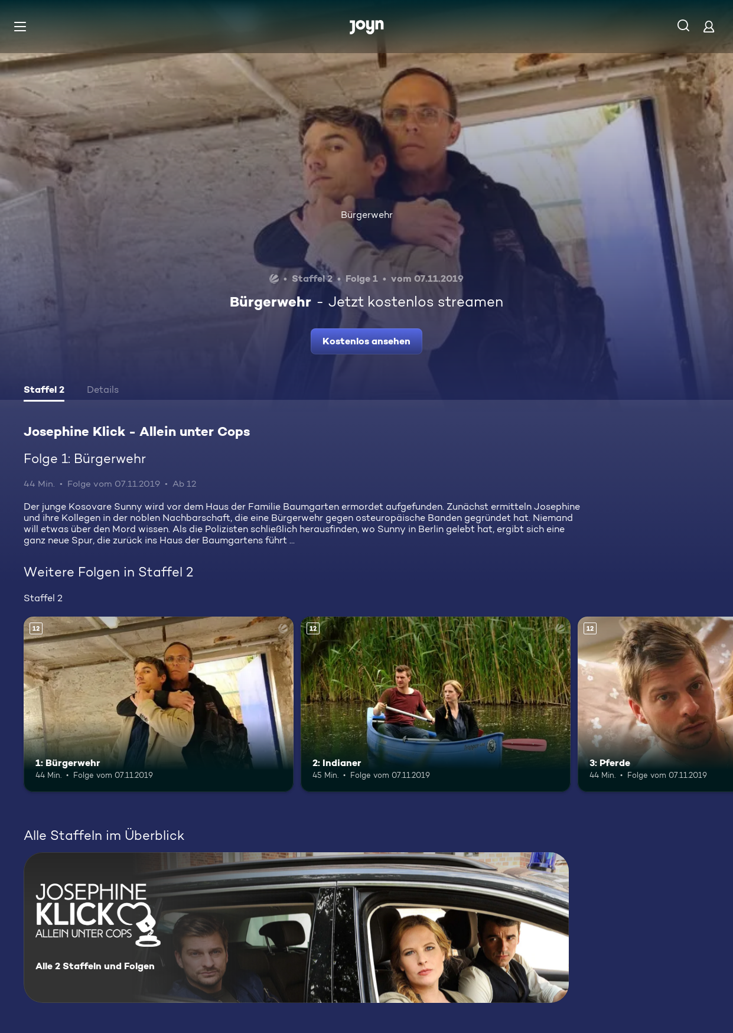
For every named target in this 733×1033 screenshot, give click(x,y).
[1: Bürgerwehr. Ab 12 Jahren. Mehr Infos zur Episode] (159, 704)
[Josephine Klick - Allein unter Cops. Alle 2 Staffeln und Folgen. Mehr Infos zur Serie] (296, 927)
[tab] (44, 391)
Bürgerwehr (367, 214)
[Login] (709, 26)
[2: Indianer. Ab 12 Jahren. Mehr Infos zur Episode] (436, 704)
